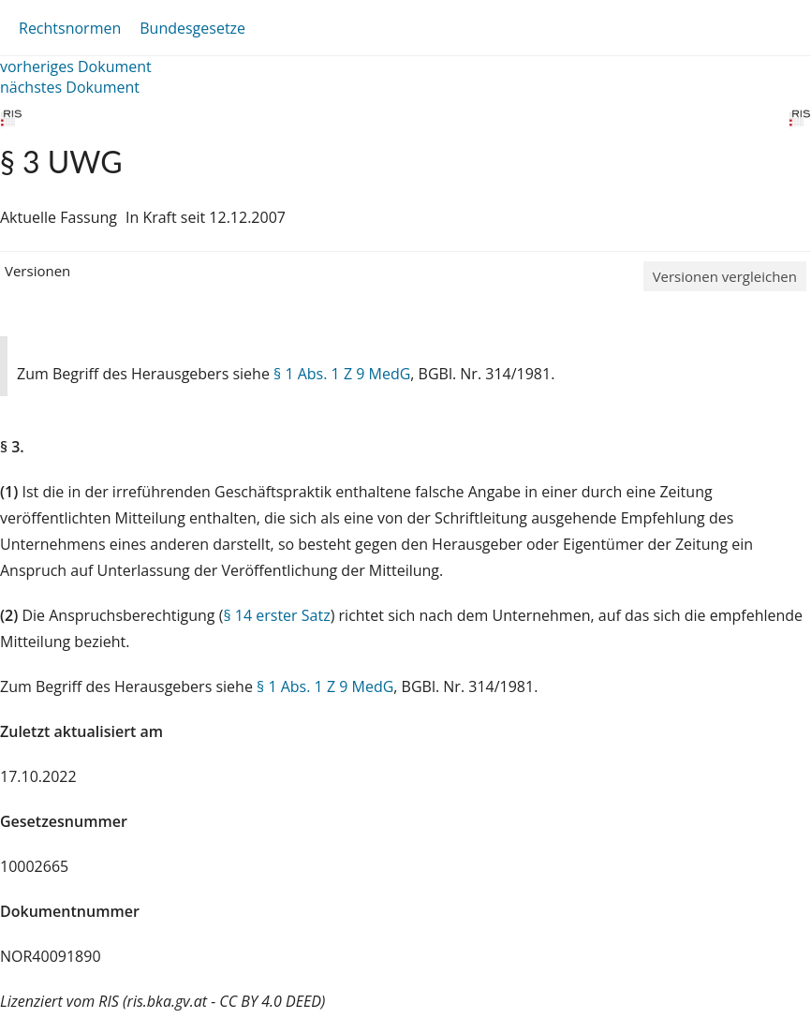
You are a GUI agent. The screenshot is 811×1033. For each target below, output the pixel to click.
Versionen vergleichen (725, 276)
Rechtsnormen (70, 28)
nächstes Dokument (70, 87)
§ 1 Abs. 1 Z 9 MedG (341, 373)
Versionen (37, 270)
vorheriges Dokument (76, 66)
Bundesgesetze (192, 28)
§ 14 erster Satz (276, 615)
